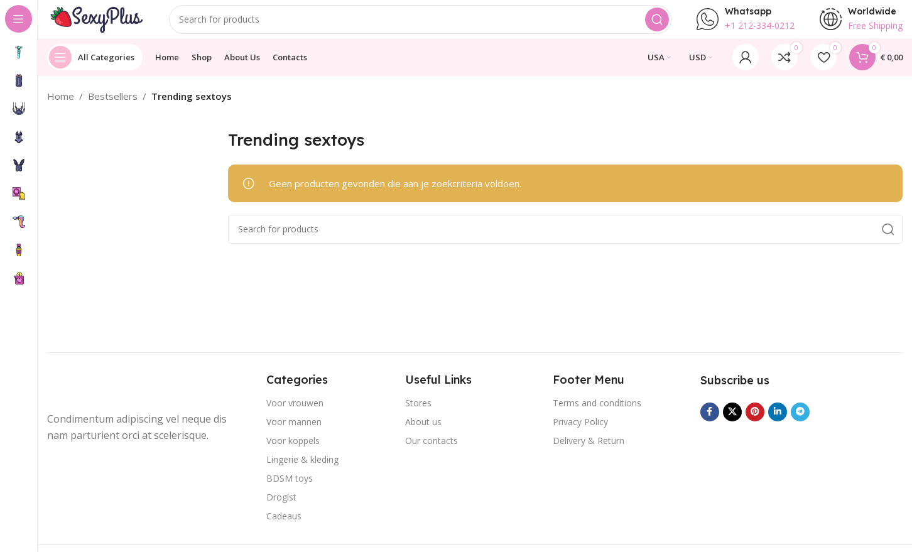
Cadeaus (283, 528)
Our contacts (431, 452)
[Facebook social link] (709, 423)
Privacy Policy (580, 434)
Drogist (281, 509)
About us (423, 434)
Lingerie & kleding (302, 471)
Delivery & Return (588, 452)
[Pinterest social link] (755, 423)
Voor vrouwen (294, 415)
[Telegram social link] (800, 423)
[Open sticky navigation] (95, 69)
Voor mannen (294, 434)
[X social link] (732, 423)
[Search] (428, 25)
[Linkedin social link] (777, 423)
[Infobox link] (746, 25)
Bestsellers (113, 108)
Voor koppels (293, 452)
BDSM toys (289, 490)
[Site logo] (103, 24)
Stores (418, 415)
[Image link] (97, 398)
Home (60, 108)
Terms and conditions (597, 415)
